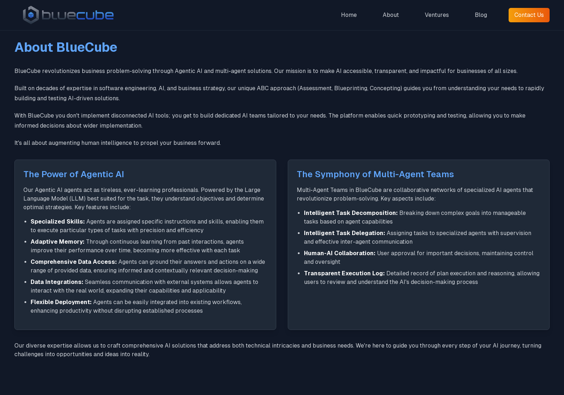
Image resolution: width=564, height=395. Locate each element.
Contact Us (529, 15)
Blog (481, 15)
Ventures (437, 15)
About (391, 15)
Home (349, 15)
